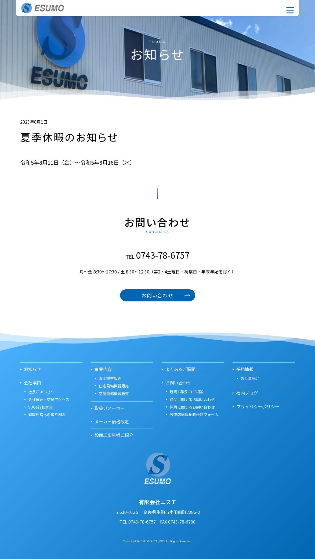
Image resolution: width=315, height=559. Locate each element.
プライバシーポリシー (257, 406)
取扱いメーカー (253, 7)
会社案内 (231, 7)
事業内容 (242, 7)
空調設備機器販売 (114, 393)
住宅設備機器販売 (114, 385)
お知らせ (32, 369)
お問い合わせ (264, 7)
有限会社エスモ (48, 8)
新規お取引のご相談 (187, 391)
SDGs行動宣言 (40, 407)
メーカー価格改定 (112, 421)
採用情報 (276, 7)
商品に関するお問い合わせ (192, 399)
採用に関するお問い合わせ (192, 407)
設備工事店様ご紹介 (114, 435)
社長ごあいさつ (41, 391)
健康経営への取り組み (47, 414)
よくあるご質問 (180, 369)
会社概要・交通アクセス (48, 399)
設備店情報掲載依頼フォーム (194, 414)
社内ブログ (247, 392)
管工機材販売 (110, 378)
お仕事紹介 (250, 378)
